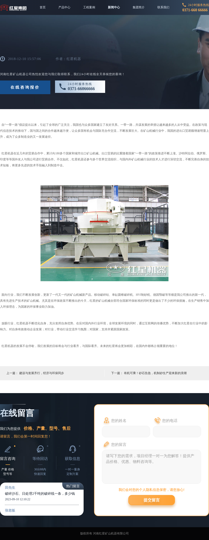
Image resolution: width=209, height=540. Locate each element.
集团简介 (139, 7)
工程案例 (89, 7)
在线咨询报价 (25, 87)
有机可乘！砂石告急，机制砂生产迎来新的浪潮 (155, 373)
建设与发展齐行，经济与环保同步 (41, 373)
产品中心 (64, 7)
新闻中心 (114, 7)
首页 (43, 7)
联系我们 (163, 7)
